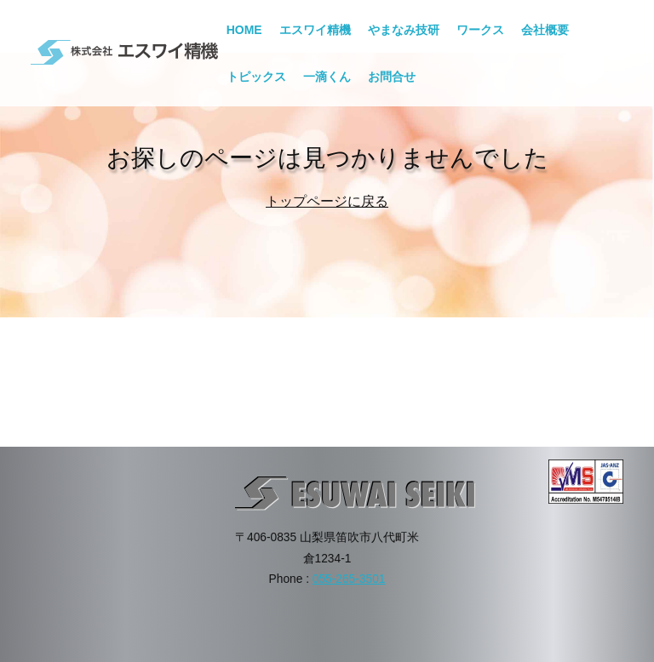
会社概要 (545, 30)
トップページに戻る (327, 201)
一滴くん (327, 76)
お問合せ (392, 76)
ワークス (480, 30)
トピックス (256, 76)
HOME (244, 30)
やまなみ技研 (403, 30)
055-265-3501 (349, 579)
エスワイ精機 (315, 30)
